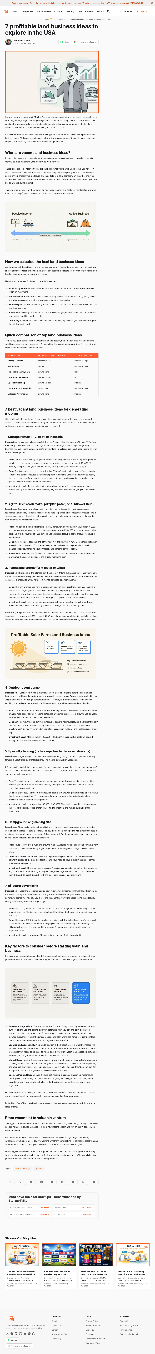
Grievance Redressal (129, 1334)
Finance (58, 11)
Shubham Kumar (22, 40)
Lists (79, 11)
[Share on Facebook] (31, 1182)
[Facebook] (12, 1333)
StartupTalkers (43, 11)
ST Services (126, 11)
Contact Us (56, 1325)
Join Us (64, 42)
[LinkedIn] (16, 1333)
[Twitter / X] (7, 1333)
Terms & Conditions (94, 1325)
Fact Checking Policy (129, 1325)
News (16, 11)
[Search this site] (108, 11)
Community (56, 1339)
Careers (89, 11)
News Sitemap (126, 1330)
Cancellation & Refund (95, 1339)
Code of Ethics (126, 1321)
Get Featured (142, 11)
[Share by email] (73, 1182)
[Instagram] (20, 1333)
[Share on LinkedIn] (41, 1182)
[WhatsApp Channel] (33, 1333)
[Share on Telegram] (52, 1182)
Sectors (100, 11)
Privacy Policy (92, 1321)
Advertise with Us (59, 1334)
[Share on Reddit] (62, 1182)
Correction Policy (93, 1343)
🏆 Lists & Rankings (22, 1168)
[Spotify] (29, 1333)
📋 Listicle (39, 1168)
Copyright (90, 1330)
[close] (152, 3)
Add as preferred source (85, 42)
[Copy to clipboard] (83, 1182)
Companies (27, 11)
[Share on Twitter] (20, 1182)
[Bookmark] (94, 1182)
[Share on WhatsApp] (10, 1182)
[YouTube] (25, 1333)
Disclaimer (90, 1334)
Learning (70, 11)
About (54, 1321)
